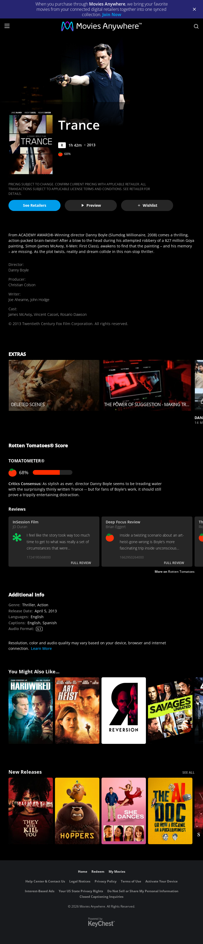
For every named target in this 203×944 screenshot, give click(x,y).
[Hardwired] (30, 710)
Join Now (111, 14)
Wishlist (147, 205)
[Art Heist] (77, 710)
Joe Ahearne (18, 299)
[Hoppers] (77, 811)
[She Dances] (124, 811)
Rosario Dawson (73, 314)
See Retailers (34, 205)
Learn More (41, 648)
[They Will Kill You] (30, 811)
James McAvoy (20, 314)
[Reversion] (124, 710)
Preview (91, 205)
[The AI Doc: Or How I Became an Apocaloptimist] (170, 811)
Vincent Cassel (46, 314)
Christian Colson (21, 284)
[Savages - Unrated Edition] (170, 710)
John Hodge (39, 299)
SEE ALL (188, 772)
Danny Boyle (18, 270)
